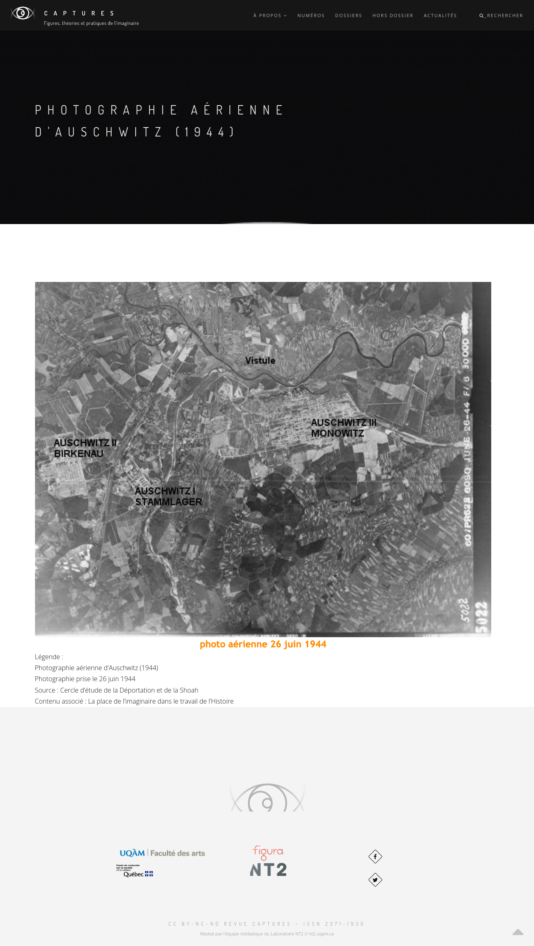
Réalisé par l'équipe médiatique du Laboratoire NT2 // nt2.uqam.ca (267, 934)
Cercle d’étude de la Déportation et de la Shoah (129, 690)
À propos (270, 15)
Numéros (311, 15)
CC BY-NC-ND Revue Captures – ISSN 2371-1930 (266, 924)
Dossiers (349, 15)
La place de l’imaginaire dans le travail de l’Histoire (161, 701)
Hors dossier (392, 15)
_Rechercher (501, 15)
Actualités (440, 15)
